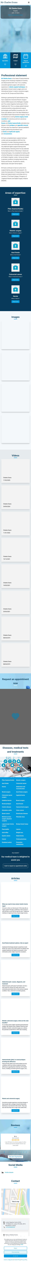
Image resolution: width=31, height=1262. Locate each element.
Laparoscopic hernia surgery (8, 825)
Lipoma (18, 829)
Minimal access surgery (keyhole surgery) (7, 819)
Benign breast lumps (22, 824)
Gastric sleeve (6, 836)
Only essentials (15, 1252)
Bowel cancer (6, 813)
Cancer (4, 839)
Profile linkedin (9, 1172)
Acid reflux (5, 832)
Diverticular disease (22, 813)
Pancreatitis (5, 829)
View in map (15, 1201)
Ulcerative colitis (7, 810)
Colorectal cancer (21, 783)
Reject (15, 1248)
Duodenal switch (7, 842)
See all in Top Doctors (15, 1157)
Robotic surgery (20, 780)
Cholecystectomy (21, 839)
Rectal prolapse (6, 803)
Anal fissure (19, 803)
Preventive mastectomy (19, 843)
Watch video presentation (15, 15)
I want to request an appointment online (15, 866)
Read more (15, 214)
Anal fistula (5, 783)
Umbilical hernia (6, 800)
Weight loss (19, 832)
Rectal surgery (6, 792)
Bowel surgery (20, 800)
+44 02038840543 (10, 1227)
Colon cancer (20, 810)
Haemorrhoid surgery (22, 807)
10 (26, 1152)
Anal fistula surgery (22, 792)
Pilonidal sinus (20, 817)
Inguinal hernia (20, 795)
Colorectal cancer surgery (7, 796)
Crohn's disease (6, 807)
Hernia (4, 786)
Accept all (15, 1256)
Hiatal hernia (20, 836)
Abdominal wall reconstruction (20, 787)
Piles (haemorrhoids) (8, 780)
